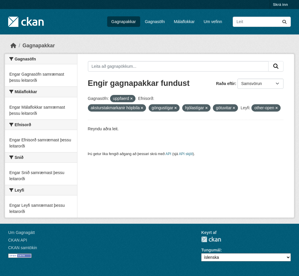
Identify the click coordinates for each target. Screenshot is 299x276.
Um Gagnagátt (21, 232)
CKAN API (17, 240)
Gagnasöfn (155, 21)
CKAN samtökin (22, 247)
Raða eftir (225, 83)
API (168, 154)
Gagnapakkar (123, 21)
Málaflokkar (184, 21)
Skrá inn (280, 4)
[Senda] (284, 22)
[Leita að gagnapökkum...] (262, 22)
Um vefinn (213, 21)
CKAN (211, 239)
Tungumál (210, 250)
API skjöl (186, 154)
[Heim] (13, 45)
